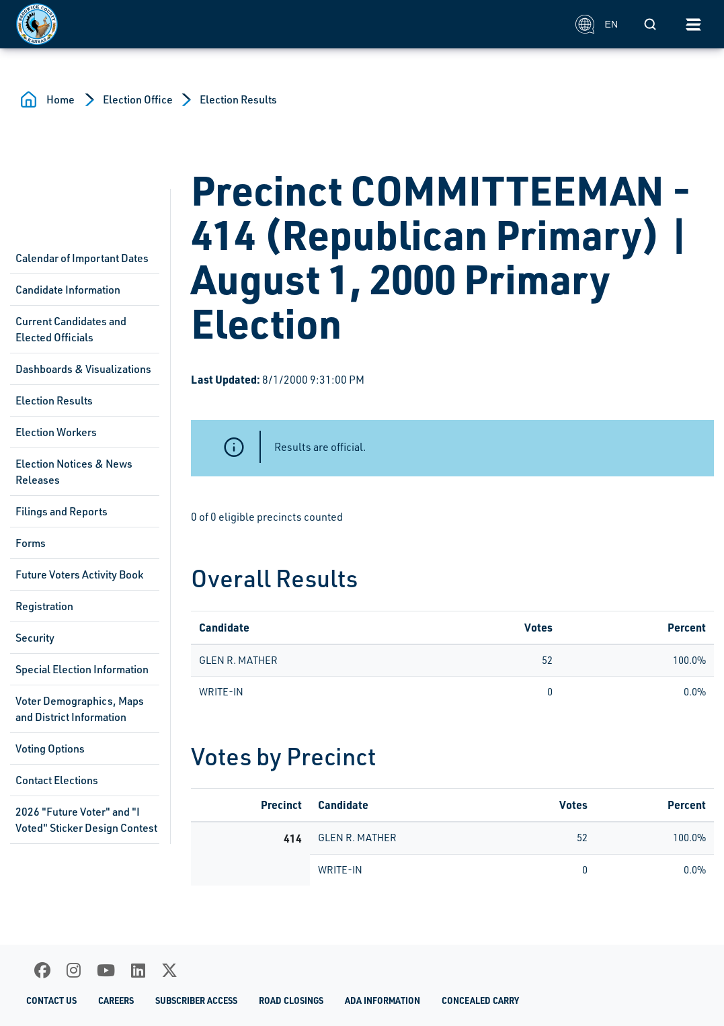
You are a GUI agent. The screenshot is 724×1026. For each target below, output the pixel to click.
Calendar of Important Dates (82, 258)
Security (34, 637)
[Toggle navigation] (693, 24)
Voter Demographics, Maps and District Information (79, 709)
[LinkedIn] (138, 970)
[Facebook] (42, 970)
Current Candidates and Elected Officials (70, 329)
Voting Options (50, 748)
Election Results (238, 99)
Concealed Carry (480, 1000)
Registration (44, 606)
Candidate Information (67, 289)
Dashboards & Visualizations (83, 369)
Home (60, 99)
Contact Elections (56, 780)
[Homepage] (288, 24)
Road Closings (291, 1000)
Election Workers (56, 432)
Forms (30, 543)
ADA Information (382, 1000)
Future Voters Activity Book (79, 574)
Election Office (138, 99)
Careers (116, 1000)
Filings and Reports (61, 511)
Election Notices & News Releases (73, 471)
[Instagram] (73, 970)
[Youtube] (106, 970)
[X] (169, 970)
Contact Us (51, 1000)
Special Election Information (82, 669)
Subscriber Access (196, 1000)
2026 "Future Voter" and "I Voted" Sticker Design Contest (86, 820)
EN (596, 24)
